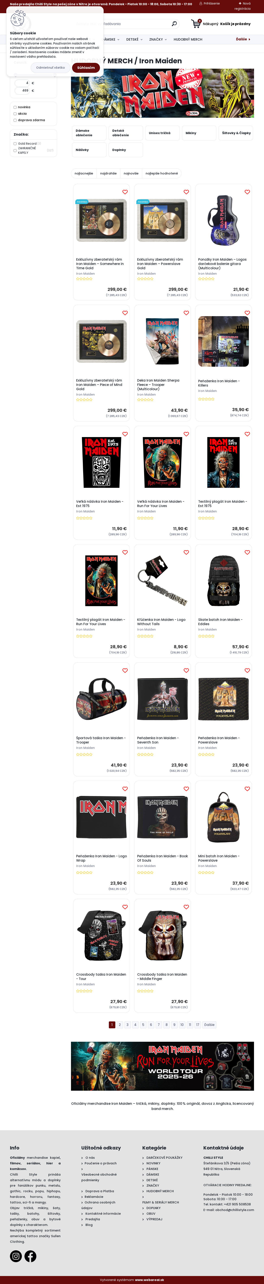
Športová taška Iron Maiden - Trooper (101, 740)
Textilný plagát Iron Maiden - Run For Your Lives (100, 622)
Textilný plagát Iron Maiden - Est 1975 (222, 503)
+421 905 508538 (237, 1204)
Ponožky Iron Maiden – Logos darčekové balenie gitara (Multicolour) (222, 263)
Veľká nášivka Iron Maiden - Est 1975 (99, 503)
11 (190, 1024)
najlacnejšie (84, 173)
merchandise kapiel (43, 1158)
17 (197, 1024)
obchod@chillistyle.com (234, 1210)
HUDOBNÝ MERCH (188, 39)
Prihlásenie (212, 3)
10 (182, 1024)
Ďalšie (241, 39)
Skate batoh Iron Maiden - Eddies (220, 622)
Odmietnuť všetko (50, 67)
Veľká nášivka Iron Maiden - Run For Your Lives (160, 503)
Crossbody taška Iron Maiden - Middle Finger (162, 976)
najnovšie (131, 173)
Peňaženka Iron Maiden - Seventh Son (158, 740)
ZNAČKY (156, 39)
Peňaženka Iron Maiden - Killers (219, 383)
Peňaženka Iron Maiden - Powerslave (219, 740)
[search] (174, 25)
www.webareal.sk (149, 1280)
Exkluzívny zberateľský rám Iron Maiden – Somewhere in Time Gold (100, 263)
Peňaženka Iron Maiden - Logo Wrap (101, 858)
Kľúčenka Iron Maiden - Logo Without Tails (161, 622)
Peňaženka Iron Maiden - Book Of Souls (162, 858)
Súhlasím (86, 67)
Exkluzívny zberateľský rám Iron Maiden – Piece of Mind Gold (99, 384)
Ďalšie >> (209, 1025)
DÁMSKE (108, 39)
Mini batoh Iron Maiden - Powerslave (219, 858)
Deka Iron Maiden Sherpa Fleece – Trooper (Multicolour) (158, 384)
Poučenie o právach (101, 1163)
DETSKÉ (132, 39)
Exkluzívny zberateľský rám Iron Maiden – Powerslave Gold (160, 263)
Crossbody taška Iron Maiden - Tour (101, 976)
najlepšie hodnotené (162, 173)
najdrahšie (108, 173)
